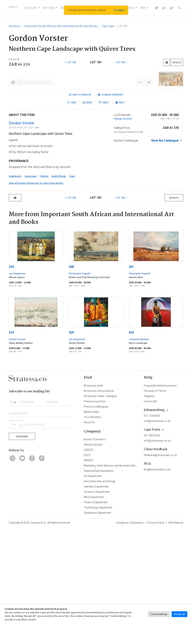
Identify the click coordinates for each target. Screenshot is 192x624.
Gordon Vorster (21, 218)
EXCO (87, 550)
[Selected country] (12, 520)
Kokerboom (15, 271)
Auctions (14, 26)
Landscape (31, 271)
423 (131, 428)
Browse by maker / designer (100, 491)
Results (177, 62)
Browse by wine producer (99, 486)
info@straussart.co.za (157, 516)
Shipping (149, 491)
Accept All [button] (179, 614)
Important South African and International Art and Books (61, 26)
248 (71, 362)
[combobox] (13, 497)
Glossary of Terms (155, 486)
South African (58, 271)
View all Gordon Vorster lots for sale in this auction (36, 278)
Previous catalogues (96, 502)
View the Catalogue (165, 236)
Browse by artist (93, 481)
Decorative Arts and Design (100, 576)
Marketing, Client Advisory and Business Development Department (122, 561)
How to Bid (150, 497)
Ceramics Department (97, 587)
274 (11, 428)
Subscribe (22, 532)
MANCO (88, 556)
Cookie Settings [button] (158, 614)
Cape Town (152, 525)
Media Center (91, 507)
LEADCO (89, 545)
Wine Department (94, 592)
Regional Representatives (98, 566)
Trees (72, 271)
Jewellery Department (96, 582)
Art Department (92, 571)
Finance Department (95, 597)
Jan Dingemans (17, 369)
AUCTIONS (31, 7)
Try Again (119, 10)
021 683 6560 (152, 531)
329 (71, 428)
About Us (89, 518)
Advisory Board (93, 540)
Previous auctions (94, 497)
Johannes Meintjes (139, 435)
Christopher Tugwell (79, 369)
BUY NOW (49, 7)
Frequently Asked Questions (160, 481)
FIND (143, 7)
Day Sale (108, 26)
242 (11, 362)
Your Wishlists (92, 512)
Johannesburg (154, 505)
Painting (44, 271)
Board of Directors (95, 535)
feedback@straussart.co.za (160, 550)
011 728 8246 (152, 511)
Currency (110, 190)
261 (131, 362)
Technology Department (98, 603)
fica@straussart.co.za (157, 565)
